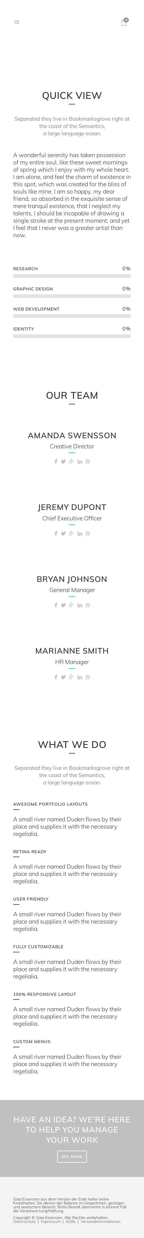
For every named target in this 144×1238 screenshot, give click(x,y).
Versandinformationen (100, 1221)
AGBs (71, 1221)
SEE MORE (72, 1156)
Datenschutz (24, 1221)
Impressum (51, 1221)
